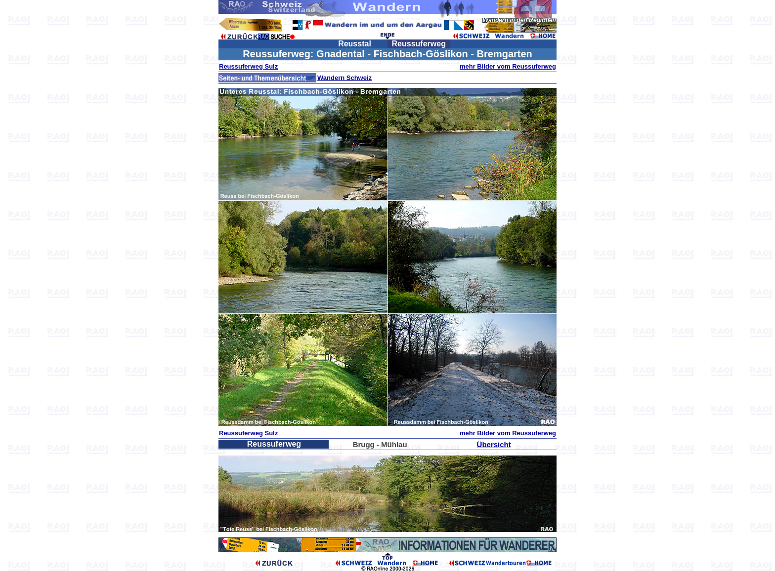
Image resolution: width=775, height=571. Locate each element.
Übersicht (494, 444)
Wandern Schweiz (344, 77)
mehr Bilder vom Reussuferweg (508, 66)
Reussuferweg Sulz (248, 66)
